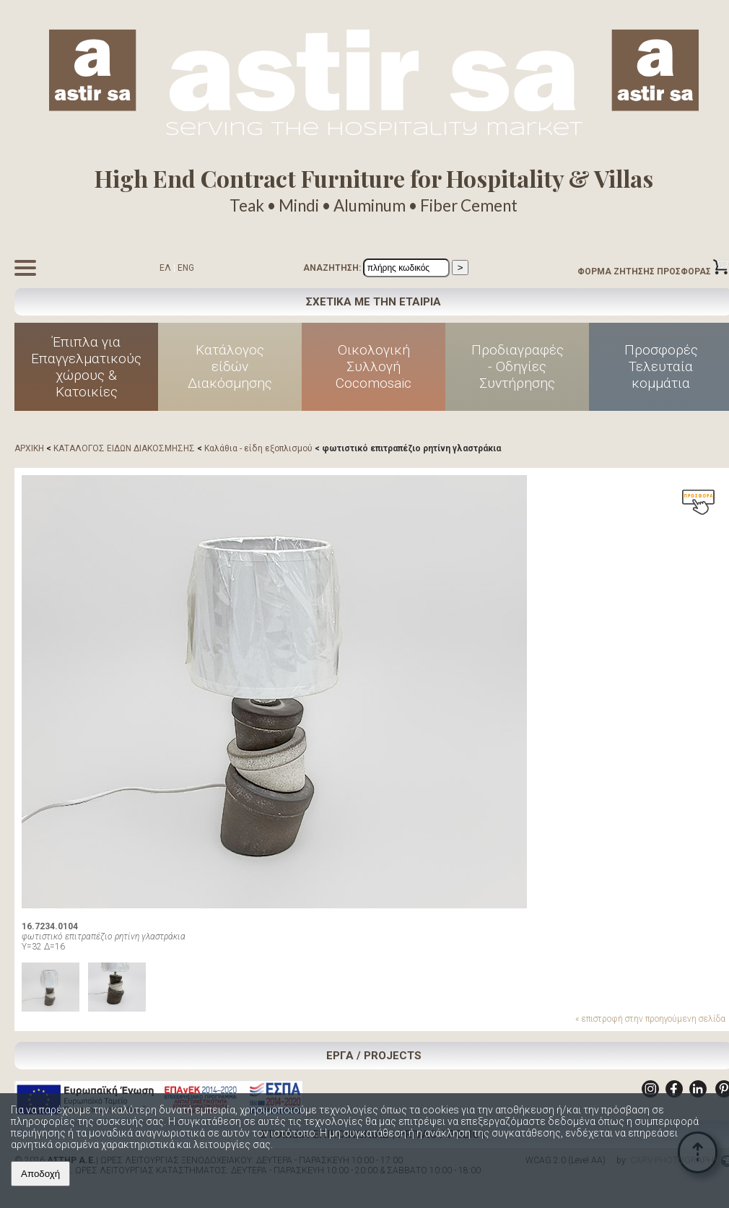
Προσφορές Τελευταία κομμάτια (661, 366)
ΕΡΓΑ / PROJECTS (374, 1055)
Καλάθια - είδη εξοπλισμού (258, 448)
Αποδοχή (40, 1173)
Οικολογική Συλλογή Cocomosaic (373, 366)
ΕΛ (165, 268)
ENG (186, 268)
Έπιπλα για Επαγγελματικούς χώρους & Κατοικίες (86, 367)
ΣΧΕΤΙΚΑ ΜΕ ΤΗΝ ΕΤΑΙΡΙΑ (373, 301)
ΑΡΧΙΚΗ (29, 448)
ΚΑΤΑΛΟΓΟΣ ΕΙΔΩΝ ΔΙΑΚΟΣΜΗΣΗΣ (124, 448)
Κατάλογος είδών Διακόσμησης (230, 366)
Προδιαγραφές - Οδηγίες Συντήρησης (517, 366)
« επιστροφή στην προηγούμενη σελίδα (650, 1019)
